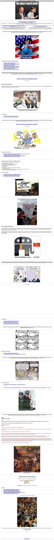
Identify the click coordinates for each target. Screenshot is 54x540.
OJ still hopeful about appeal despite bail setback (12, 489)
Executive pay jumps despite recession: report (11, 323)
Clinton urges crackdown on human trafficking (11, 69)
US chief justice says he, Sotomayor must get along (12, 156)
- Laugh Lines (31, 327)
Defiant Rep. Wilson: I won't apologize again (27, 21)
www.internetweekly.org (27, 472)
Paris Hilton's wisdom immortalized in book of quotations (13, 492)
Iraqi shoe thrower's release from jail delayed (11, 66)
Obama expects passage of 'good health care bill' (12, 175)
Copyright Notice (27, 538)
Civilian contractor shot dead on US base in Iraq (11, 64)
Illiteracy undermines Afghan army (9, 68)
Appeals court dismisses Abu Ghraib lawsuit (11, 353)
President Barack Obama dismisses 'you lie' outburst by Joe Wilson (14, 25)
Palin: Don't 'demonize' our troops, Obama (40, 26)
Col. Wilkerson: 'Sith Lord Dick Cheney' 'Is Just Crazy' (12, 384)
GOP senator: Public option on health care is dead (12, 154)
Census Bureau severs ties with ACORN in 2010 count (12, 174)
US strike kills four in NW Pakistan (9, 65)
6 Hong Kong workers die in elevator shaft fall (11, 116)
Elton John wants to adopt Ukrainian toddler (11, 490)
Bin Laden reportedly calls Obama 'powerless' (11, 67)
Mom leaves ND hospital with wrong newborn (11, 493)
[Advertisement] (27, 302)
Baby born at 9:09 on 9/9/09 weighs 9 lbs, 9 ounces (12, 491)
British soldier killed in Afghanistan (9, 63)
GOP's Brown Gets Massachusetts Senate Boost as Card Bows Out (14, 155)
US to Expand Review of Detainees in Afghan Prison (12, 354)
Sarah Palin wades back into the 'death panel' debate (12, 153)
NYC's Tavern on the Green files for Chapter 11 (11, 322)
